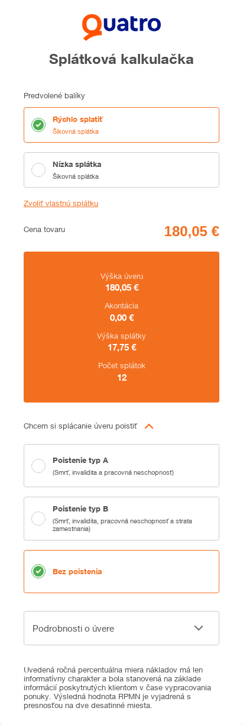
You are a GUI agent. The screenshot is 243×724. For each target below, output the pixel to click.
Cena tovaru (44, 229)
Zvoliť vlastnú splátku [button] (61, 203)
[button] (121, 426)
